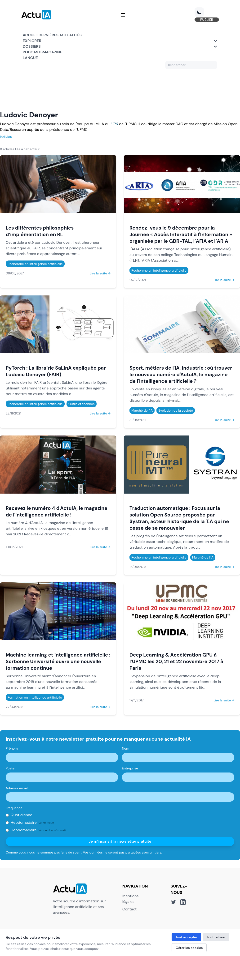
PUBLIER (205, 20)
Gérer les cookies (189, 948)
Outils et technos (81, 404)
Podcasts (33, 52)
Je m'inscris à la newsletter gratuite (120, 842)
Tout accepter (186, 937)
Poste (10, 769)
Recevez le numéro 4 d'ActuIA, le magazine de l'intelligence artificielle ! (56, 512)
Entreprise (130, 769)
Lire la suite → (100, 274)
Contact (129, 909)
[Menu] (123, 15)
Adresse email (17, 789)
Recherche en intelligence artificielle (35, 264)
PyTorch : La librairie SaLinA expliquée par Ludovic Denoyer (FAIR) (56, 371)
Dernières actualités (60, 35)
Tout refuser (216, 937)
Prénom (12, 749)
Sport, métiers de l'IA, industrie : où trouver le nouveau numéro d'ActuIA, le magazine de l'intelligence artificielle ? (180, 375)
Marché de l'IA (142, 411)
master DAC (172, 124)
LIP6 (114, 124)
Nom (125, 749)
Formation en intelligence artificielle (35, 698)
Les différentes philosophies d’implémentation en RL (40, 231)
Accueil (31, 35)
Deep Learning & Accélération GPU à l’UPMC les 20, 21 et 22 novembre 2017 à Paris (176, 662)
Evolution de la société (175, 411)
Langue (30, 58)
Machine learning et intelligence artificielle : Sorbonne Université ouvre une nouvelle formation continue (58, 662)
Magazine (52, 52)
